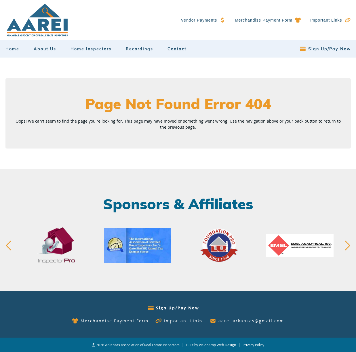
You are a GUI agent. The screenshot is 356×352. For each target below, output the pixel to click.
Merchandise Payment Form (263, 20)
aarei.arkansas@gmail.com (251, 321)
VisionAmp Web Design (217, 345)
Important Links (326, 20)
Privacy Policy (253, 345)
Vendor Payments (199, 20)
